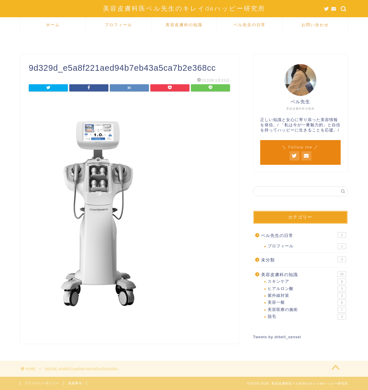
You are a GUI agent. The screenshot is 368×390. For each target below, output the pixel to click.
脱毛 (307, 317)
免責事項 (75, 383)
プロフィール (118, 24)
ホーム (53, 24)
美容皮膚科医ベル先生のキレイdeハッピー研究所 (184, 8)
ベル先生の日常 (249, 24)
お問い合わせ (315, 24)
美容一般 (307, 302)
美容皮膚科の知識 (184, 24)
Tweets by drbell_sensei (277, 337)
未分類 (303, 259)
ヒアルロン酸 (307, 289)
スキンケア (307, 281)
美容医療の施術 (307, 310)
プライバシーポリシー (42, 383)
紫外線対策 (307, 296)
